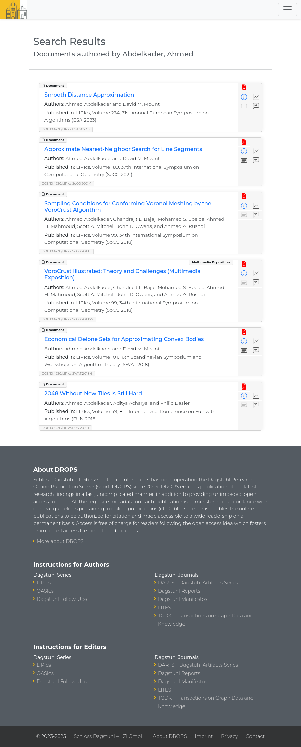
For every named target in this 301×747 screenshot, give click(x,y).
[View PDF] (244, 87)
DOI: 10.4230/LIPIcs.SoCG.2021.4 (66, 183)
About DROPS (170, 736)
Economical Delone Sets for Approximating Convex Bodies (124, 339)
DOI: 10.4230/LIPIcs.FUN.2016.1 (65, 428)
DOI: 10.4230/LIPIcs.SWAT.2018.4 (67, 373)
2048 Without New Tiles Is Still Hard (93, 393)
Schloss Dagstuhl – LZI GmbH (109, 736)
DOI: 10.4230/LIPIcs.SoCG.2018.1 (66, 251)
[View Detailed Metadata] (244, 97)
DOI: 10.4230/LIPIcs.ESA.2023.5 (66, 129)
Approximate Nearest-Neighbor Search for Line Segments (123, 149)
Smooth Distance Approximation (89, 94)
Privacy (229, 736)
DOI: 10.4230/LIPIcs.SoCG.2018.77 (67, 319)
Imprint (204, 736)
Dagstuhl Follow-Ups (62, 599)
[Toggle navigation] (287, 9)
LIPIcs (44, 583)
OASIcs (45, 591)
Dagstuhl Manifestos (182, 599)
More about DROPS (60, 541)
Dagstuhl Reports (179, 591)
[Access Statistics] (256, 97)
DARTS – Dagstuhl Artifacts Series (198, 583)
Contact (255, 736)
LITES (164, 608)
